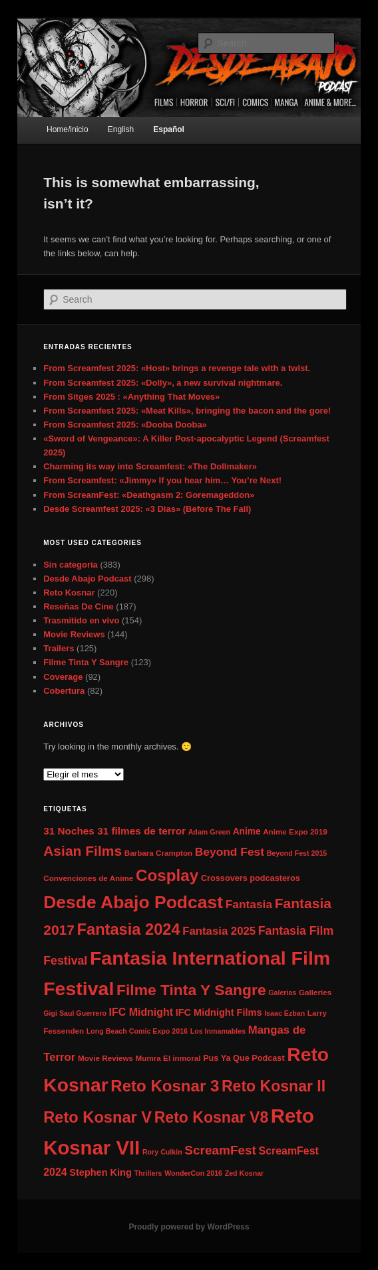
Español (168, 129)
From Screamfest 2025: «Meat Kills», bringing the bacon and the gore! (187, 411)
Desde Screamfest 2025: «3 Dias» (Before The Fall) (147, 509)
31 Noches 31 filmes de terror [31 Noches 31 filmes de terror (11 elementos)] (114, 830)
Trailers (58, 648)
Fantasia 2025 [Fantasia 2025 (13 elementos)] (219, 931)
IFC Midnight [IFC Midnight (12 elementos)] (141, 1012)
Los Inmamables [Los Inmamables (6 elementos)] (218, 1031)
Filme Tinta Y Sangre (85, 662)
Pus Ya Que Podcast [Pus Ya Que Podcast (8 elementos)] (243, 1058)
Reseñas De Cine (78, 606)
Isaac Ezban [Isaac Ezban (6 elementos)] (284, 1013)
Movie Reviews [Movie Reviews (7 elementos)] (105, 1058)
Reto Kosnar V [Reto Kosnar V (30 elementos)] (97, 1117)
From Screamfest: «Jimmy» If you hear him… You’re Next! (162, 480)
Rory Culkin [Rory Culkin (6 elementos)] (162, 1152)
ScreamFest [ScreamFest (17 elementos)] (220, 1150)
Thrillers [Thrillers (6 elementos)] (148, 1173)
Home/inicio (68, 129)
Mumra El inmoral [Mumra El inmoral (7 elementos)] (168, 1058)
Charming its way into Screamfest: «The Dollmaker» (150, 466)
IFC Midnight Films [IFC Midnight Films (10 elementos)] (219, 1012)
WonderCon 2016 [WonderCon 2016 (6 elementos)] (193, 1173)
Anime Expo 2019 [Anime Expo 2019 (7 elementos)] (295, 831)
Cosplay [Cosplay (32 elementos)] (167, 875)
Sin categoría (70, 565)
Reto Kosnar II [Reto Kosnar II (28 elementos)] (273, 1086)
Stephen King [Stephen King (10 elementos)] (100, 1172)
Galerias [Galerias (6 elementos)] (282, 992)
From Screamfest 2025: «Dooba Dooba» (125, 425)
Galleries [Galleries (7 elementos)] (315, 992)
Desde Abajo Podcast (87, 579)
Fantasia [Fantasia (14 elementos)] (249, 904)
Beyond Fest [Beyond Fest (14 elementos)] (229, 851)
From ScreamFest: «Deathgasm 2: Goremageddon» (148, 495)
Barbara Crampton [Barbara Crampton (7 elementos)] (158, 852)
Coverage (63, 677)
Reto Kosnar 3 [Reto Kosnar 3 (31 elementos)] (164, 1086)
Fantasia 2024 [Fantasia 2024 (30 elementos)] (128, 929)
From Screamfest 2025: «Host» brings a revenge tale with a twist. (176, 368)
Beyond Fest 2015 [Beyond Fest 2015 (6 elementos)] (297, 853)
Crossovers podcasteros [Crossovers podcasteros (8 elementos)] (250, 878)
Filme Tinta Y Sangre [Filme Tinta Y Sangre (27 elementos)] (191, 989)
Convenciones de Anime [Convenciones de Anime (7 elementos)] (88, 878)
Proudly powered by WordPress (188, 1226)
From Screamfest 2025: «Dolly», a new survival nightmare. (162, 383)
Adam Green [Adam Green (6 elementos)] (209, 832)
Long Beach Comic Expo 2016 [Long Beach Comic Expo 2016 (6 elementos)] (137, 1031)
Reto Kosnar (68, 592)
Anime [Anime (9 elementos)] (247, 831)
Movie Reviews (74, 634)
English (121, 129)
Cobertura (64, 691)
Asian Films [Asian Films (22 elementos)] (82, 850)
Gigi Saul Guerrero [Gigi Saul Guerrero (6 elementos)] (74, 1013)
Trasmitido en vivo (81, 620)
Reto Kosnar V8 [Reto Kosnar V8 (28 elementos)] (211, 1117)
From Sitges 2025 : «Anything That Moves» (131, 397)
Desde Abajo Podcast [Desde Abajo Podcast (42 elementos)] (133, 902)
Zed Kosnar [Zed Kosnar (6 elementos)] (244, 1173)
